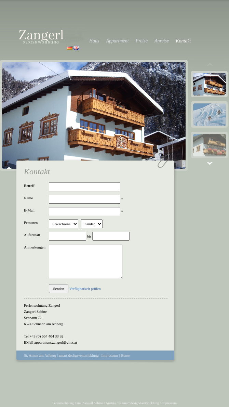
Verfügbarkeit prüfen (85, 289)
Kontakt (183, 40)
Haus (94, 40)
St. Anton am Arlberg (40, 355)
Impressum (109, 355)
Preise (142, 40)
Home (125, 355)
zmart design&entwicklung (140, 403)
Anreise (161, 40)
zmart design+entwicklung (79, 355)
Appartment (117, 40)
